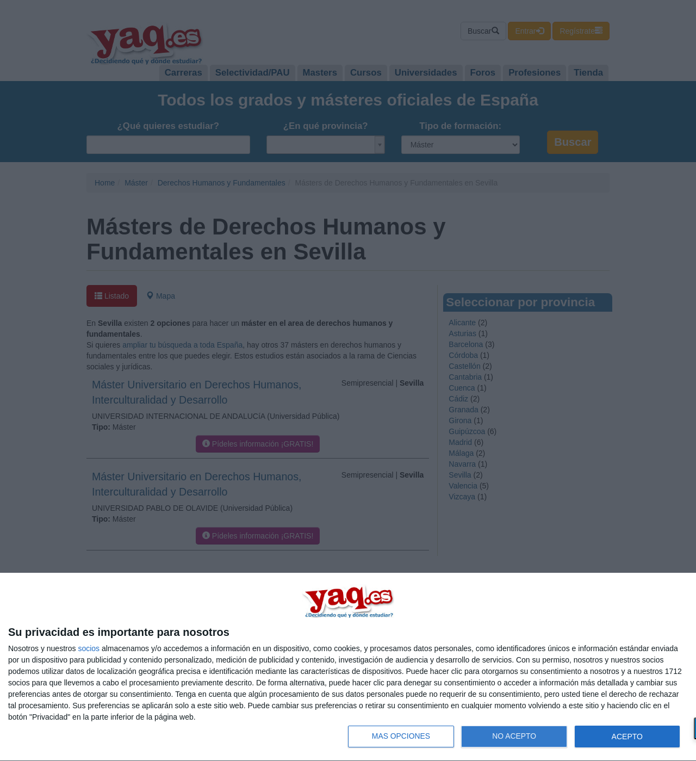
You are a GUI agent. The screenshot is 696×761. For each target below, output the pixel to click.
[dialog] (348, 667)
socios (89, 648)
